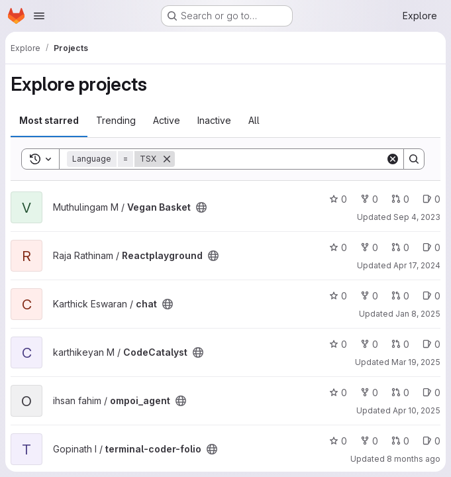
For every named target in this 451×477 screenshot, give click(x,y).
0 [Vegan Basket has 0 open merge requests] (400, 199)
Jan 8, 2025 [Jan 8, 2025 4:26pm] (417, 314)
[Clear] (393, 159)
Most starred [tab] (49, 120)
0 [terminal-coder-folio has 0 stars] (338, 441)
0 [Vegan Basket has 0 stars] (338, 199)
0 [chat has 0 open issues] (431, 295)
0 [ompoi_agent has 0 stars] (338, 392)
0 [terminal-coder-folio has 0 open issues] (431, 441)
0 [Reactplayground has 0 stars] (338, 247)
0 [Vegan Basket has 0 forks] (369, 199)
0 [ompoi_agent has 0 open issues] (431, 392)
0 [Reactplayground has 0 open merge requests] (400, 247)
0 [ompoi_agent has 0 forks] (369, 392)
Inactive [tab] (214, 120)
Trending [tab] (116, 120)
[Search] (280, 159)
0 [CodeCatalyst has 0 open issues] (431, 344)
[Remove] (167, 159)
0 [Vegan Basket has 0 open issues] (431, 199)
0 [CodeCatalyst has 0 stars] (338, 344)
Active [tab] (166, 120)
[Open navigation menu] (39, 15)
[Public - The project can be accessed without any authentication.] (201, 207)
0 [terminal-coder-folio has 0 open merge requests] (400, 441)
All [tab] (254, 120)
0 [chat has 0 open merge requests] (400, 295)
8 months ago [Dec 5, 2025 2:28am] (413, 459)
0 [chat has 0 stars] (338, 295)
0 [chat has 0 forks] (369, 295)
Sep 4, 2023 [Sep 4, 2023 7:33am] (416, 217)
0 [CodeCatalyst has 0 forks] (369, 344)
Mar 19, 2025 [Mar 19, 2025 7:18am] (415, 362)
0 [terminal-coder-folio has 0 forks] (369, 441)
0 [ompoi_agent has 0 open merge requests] (400, 392)
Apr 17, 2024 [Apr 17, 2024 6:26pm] (416, 265)
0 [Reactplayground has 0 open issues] (431, 247)
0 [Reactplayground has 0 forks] (369, 247)
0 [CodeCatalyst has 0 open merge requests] (400, 344)
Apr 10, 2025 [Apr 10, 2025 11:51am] (416, 410)
